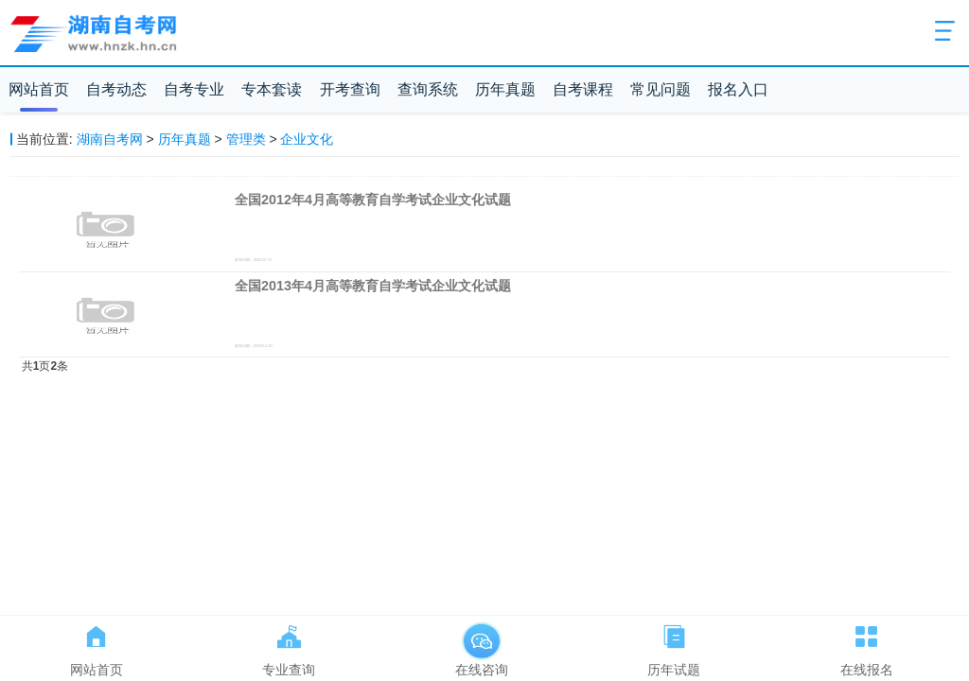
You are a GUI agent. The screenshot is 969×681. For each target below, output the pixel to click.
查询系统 (427, 89)
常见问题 (660, 89)
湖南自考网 (110, 139)
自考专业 (194, 89)
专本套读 (271, 89)
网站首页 (39, 89)
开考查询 (350, 89)
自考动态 (116, 89)
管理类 (246, 139)
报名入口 (738, 89)
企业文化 (306, 139)
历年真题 (505, 89)
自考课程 (583, 89)
